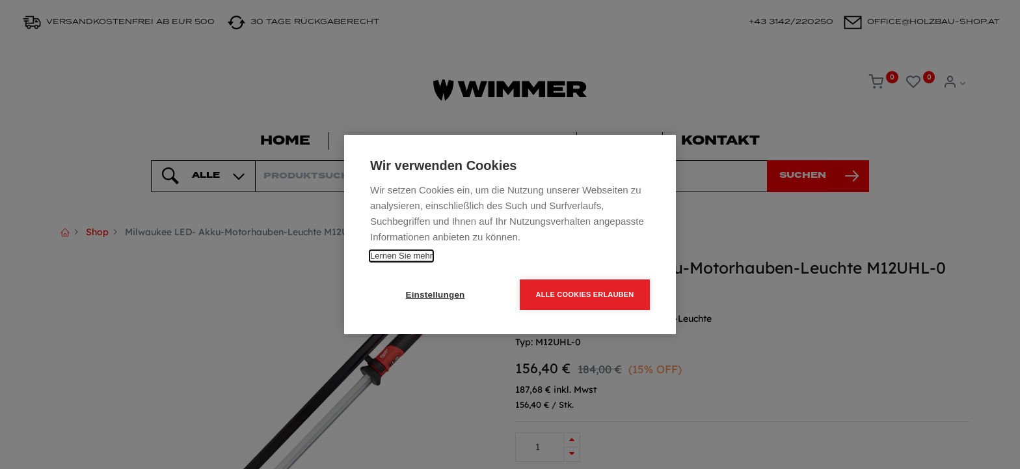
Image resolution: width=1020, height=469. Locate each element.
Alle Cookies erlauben (585, 294)
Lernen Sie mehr (401, 256)
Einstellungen (434, 295)
